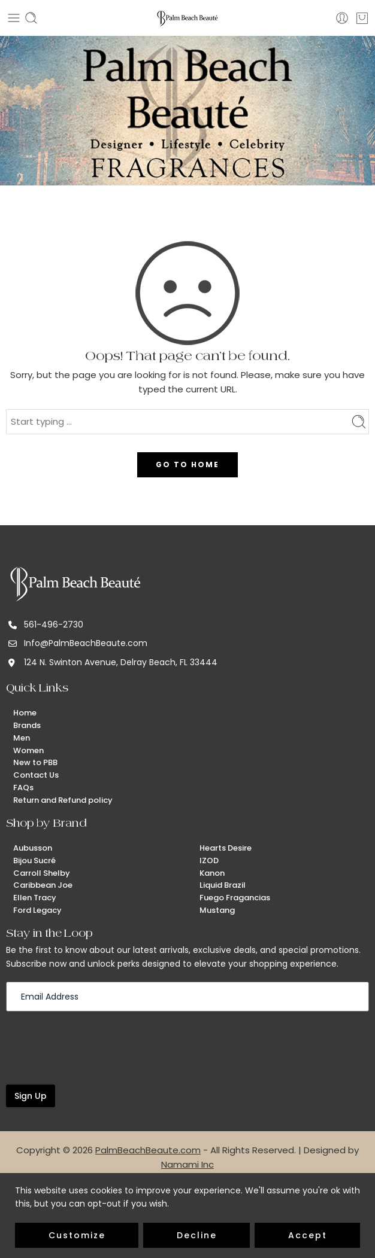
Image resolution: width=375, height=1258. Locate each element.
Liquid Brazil (222, 885)
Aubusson (32, 848)
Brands (27, 725)
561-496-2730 (53, 624)
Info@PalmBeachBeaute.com (85, 643)
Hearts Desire (225, 848)
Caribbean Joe (42, 885)
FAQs (23, 787)
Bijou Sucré (34, 860)
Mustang (217, 910)
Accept (307, 1235)
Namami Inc (187, 1164)
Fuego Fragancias (234, 897)
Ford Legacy (37, 910)
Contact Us (36, 775)
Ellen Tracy (34, 897)
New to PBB (35, 762)
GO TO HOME (187, 464)
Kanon (212, 873)
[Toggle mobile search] (31, 18)
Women (28, 750)
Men (21, 738)
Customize (77, 1235)
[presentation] (97, 1047)
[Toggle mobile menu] (14, 18)
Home (25, 712)
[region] (187, 1215)
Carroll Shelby (41, 873)
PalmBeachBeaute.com (148, 1150)
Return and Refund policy (63, 800)
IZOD (209, 860)
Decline (197, 1235)
